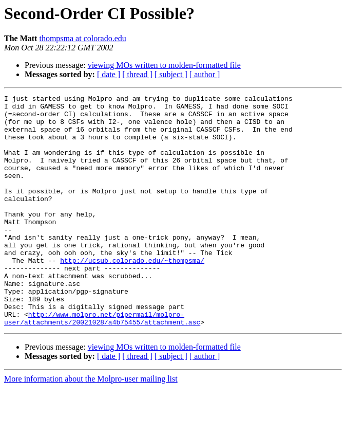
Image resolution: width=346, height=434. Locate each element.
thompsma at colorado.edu (82, 38)
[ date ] (108, 74)
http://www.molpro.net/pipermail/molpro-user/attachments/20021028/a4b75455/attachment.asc (102, 363)
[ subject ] (171, 74)
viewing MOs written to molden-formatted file (164, 65)
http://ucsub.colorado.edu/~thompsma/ (132, 294)
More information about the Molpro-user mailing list (91, 425)
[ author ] (204, 74)
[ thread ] (137, 74)
